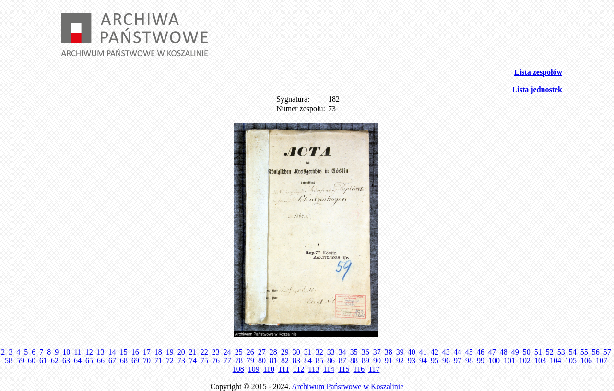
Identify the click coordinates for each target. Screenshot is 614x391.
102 (525, 360)
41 (423, 352)
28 (273, 352)
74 (193, 360)
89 (365, 360)
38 (388, 352)
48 (504, 352)
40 (411, 352)
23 (216, 352)
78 (239, 360)
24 (227, 352)
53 (561, 352)
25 (239, 352)
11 (77, 352)
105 (571, 360)
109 (254, 369)
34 (342, 352)
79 (250, 360)
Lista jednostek (537, 89)
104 (555, 360)
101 (509, 360)
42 (434, 352)
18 (158, 352)
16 (135, 352)
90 (377, 360)
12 (89, 352)
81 (273, 360)
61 (43, 360)
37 (377, 352)
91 (388, 360)
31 (308, 352)
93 (411, 360)
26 (250, 352)
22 (204, 352)
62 (55, 360)
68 (124, 360)
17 (147, 352)
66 (101, 360)
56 (596, 352)
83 (296, 360)
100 (494, 360)
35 (354, 352)
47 (492, 352)
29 (285, 352)
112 (298, 369)
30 (296, 352)
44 (457, 352)
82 (285, 360)
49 (515, 352)
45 (469, 352)
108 (238, 369)
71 (158, 360)
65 (89, 360)
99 (480, 360)
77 (227, 360)
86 (331, 360)
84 (308, 360)
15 (124, 352)
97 (457, 360)
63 (66, 360)
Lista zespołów (538, 72)
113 (313, 369)
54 (573, 352)
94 (423, 360)
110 (268, 369)
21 (193, 352)
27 (262, 352)
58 (8, 360)
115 (343, 369)
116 (359, 369)
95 (434, 360)
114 (328, 369)
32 (319, 352)
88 (354, 360)
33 (331, 352)
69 (135, 360)
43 (446, 352)
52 (550, 352)
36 (365, 352)
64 (78, 360)
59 (20, 360)
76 (216, 360)
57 (607, 352)
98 (469, 360)
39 (400, 352)
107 (601, 360)
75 (204, 360)
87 (342, 360)
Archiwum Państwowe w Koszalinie (347, 386)
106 (586, 360)
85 (319, 360)
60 (31, 360)
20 (181, 352)
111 (283, 369)
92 (400, 360)
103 (540, 360)
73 (181, 360)
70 (147, 360)
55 (584, 352)
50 (527, 352)
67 (112, 360)
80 (262, 360)
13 (101, 352)
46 (480, 352)
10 (66, 352)
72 (170, 360)
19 (170, 352)
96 (446, 360)
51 (538, 352)
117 (373, 369)
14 (112, 352)
